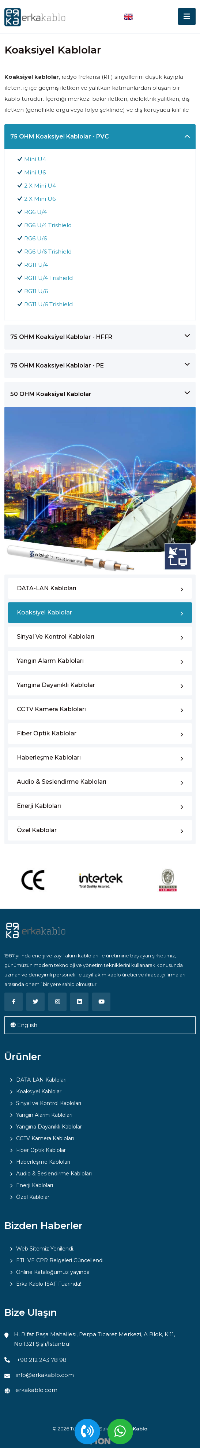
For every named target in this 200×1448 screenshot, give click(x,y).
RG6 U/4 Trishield (48, 225)
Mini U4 (35, 159)
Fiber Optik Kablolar (46, 733)
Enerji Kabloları (39, 805)
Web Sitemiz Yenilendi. (45, 1248)
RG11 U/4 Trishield (48, 277)
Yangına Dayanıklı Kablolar (56, 684)
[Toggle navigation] (187, 16)
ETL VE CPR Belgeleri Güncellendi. (60, 1260)
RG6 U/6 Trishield (48, 251)
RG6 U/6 (35, 238)
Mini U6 (35, 172)
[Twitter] (35, 1002)
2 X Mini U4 (40, 185)
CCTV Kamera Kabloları (51, 709)
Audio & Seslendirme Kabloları (61, 781)
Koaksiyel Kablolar (44, 612)
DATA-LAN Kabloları (46, 588)
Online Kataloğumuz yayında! (53, 1272)
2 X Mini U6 (40, 198)
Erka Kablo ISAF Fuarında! (48, 1284)
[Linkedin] (79, 1002)
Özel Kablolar (37, 830)
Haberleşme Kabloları (49, 757)
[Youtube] (101, 1002)
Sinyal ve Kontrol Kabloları (55, 636)
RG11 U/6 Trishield (48, 304)
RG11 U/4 (36, 264)
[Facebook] (13, 1002)
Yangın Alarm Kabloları (50, 660)
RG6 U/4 (35, 211)
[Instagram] (57, 1002)
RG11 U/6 (36, 291)
